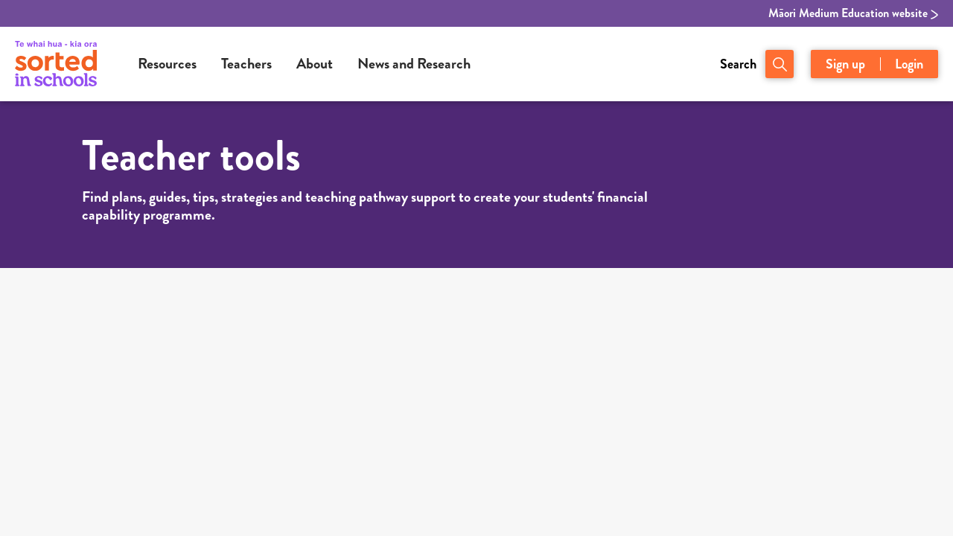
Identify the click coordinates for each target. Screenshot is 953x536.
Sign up (845, 64)
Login (909, 64)
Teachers (246, 63)
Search (738, 64)
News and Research (414, 63)
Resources (167, 63)
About (314, 63)
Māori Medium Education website (853, 13)
